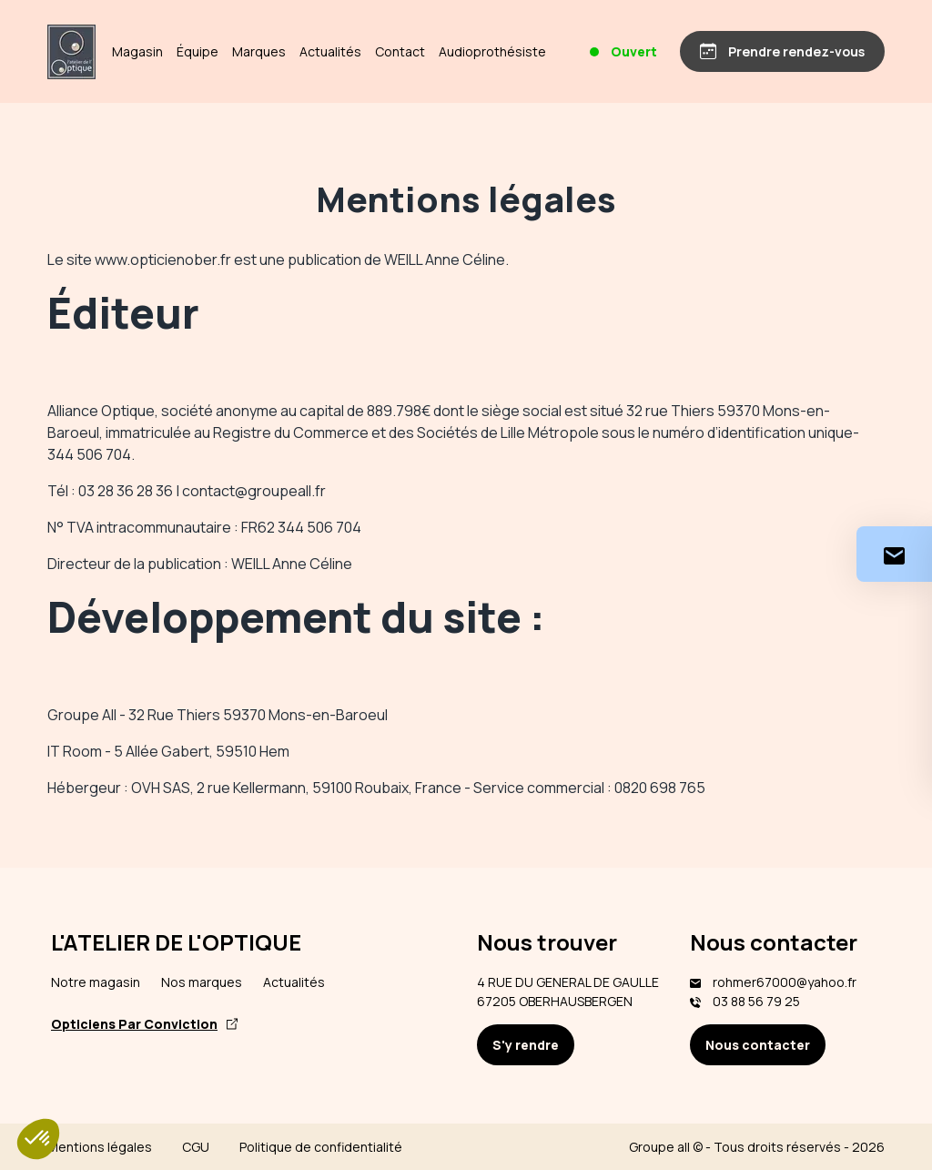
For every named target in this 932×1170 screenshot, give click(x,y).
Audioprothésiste (492, 51)
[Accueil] (71, 52)
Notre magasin (95, 982)
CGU (195, 1146)
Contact (400, 51)
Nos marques (201, 982)
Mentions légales (99, 1146)
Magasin (137, 51)
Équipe (197, 51)
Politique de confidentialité (320, 1146)
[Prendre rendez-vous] (782, 51)
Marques (259, 51)
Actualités (330, 51)
